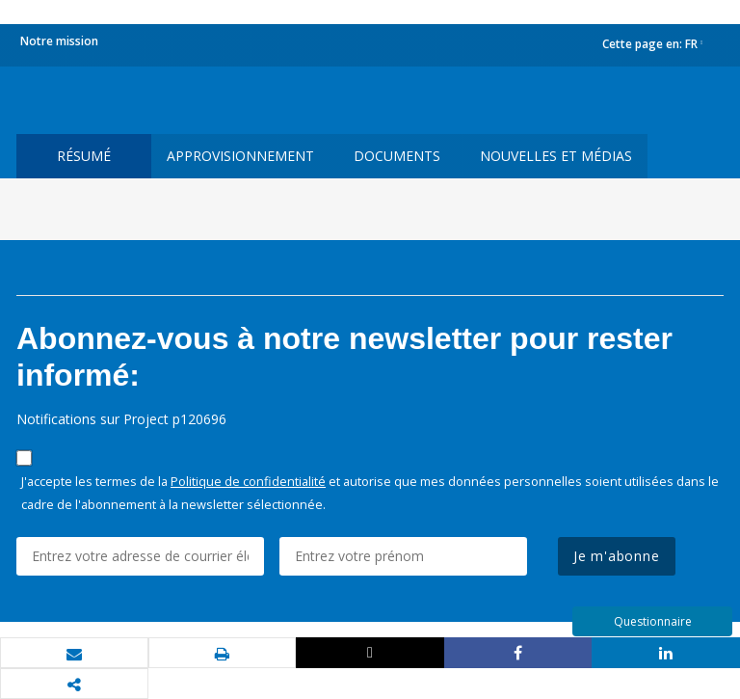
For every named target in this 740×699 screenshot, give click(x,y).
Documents (397, 156)
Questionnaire (653, 621)
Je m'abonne (616, 556)
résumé (84, 156)
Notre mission (59, 41)
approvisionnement (240, 156)
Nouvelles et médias (556, 156)
